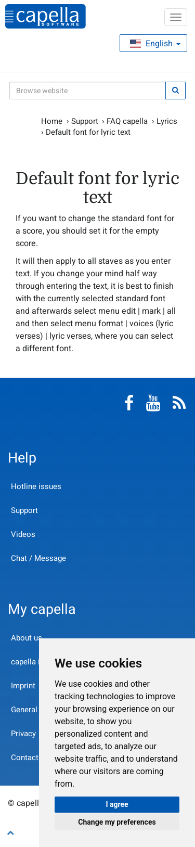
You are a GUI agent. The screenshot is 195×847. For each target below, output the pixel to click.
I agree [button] (117, 804)
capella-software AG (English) (45, 16)
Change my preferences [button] (116, 822)
